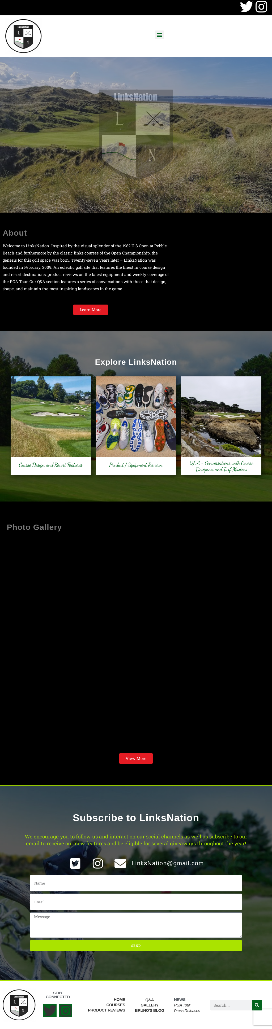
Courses (115, 1004)
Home (119, 999)
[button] (159, 34)
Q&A (149, 999)
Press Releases (187, 1010)
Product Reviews (106, 1010)
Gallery (150, 1005)
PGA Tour (182, 1005)
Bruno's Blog (149, 1010)
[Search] (257, 1005)
